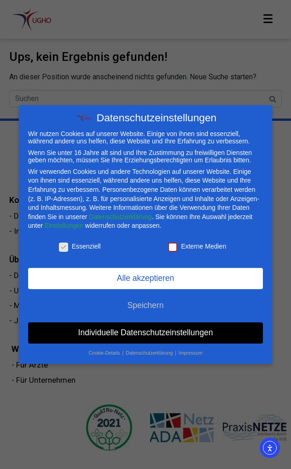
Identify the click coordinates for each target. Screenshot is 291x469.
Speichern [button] (146, 304)
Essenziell (80, 245)
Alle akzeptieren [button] (146, 276)
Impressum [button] (191, 351)
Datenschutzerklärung (120, 215)
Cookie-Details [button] (104, 351)
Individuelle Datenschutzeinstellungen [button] (145, 331)
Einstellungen (64, 224)
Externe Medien (197, 245)
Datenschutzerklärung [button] (150, 351)
